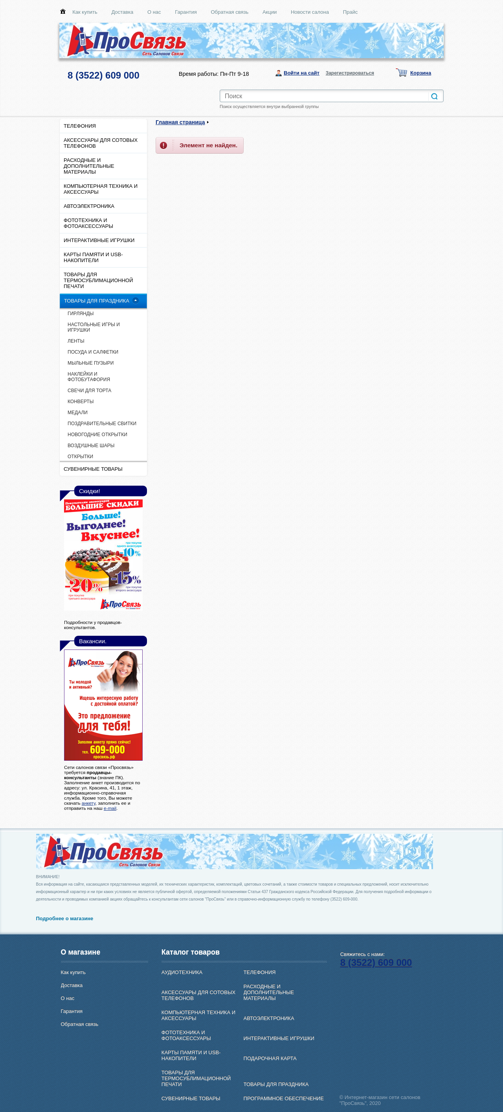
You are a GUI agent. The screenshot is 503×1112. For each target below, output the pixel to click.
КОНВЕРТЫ (81, 401)
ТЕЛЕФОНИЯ (80, 126)
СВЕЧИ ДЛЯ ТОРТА (89, 390)
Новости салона (310, 12)
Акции (270, 12)
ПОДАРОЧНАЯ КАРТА (270, 1058)
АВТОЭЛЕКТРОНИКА (89, 206)
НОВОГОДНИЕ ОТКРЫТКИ (97, 434)
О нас (154, 12)
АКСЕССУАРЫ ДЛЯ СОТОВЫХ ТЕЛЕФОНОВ (101, 143)
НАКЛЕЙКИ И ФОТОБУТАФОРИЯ (89, 376)
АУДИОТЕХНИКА (182, 972)
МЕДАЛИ (78, 412)
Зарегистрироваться (350, 73)
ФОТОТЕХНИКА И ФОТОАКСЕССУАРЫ (88, 223)
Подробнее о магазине (65, 918)
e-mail (110, 808)
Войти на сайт (301, 73)
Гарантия (185, 12)
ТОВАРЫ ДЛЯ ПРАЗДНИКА (96, 301)
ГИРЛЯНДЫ (81, 313)
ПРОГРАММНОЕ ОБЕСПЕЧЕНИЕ (284, 1098)
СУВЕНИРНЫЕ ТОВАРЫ (93, 469)
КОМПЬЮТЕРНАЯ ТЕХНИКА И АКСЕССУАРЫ (101, 189)
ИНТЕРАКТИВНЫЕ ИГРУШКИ (99, 240)
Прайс (350, 12)
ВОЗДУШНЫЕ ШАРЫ (91, 445)
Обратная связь (229, 12)
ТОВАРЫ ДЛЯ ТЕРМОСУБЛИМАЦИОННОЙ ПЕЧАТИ (98, 280)
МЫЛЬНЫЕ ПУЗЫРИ (91, 363)
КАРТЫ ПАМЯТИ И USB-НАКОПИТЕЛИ (93, 257)
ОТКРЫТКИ (80, 456)
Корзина (420, 73)
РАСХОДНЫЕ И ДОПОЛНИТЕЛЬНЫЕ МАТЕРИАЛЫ (89, 166)
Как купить (84, 12)
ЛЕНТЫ (76, 341)
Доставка (122, 12)
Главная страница (180, 122)
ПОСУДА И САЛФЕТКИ (93, 352)
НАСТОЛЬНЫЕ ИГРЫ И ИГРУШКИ (94, 327)
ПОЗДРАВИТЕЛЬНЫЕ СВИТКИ (102, 423)
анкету (88, 803)
